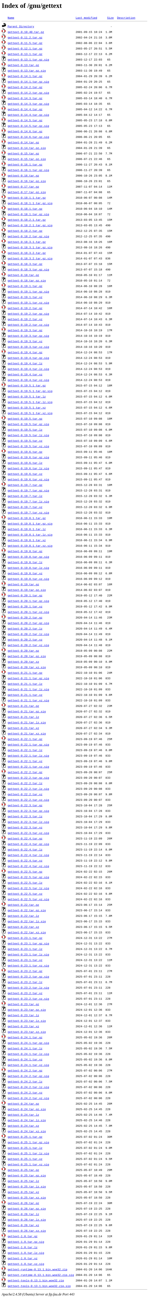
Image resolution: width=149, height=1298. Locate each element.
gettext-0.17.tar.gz (23, 186)
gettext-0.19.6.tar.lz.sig (28, 468)
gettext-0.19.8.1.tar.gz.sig (30, 523)
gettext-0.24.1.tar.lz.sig (28, 1054)
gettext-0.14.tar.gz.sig (27, 148)
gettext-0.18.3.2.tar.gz (27, 253)
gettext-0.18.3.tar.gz (25, 264)
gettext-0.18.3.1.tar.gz (27, 242)
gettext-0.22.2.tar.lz (25, 783)
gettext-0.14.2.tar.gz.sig (28, 93)
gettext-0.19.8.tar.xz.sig (28, 579)
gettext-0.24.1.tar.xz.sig (28, 1065)
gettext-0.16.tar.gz (23, 175)
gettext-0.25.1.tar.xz (25, 1159)
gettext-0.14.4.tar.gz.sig (28, 115)
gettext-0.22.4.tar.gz (25, 838)
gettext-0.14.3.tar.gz (25, 98)
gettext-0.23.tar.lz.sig (27, 1021)
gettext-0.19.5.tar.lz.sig (28, 435)
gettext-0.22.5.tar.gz (25, 871)
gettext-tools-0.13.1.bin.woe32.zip (36, 1280)
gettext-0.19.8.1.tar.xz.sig (30, 546)
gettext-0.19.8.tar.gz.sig (28, 557)
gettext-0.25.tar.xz (23, 1192)
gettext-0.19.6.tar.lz (25, 463)
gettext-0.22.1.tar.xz (25, 761)
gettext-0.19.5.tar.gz (25, 418)
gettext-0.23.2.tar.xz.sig (28, 999)
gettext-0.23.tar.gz (23, 1004)
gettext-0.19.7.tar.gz (25, 485)
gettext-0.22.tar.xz (23, 927)
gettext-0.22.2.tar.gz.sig (28, 778)
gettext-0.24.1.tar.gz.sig (28, 1043)
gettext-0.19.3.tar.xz (25, 341)
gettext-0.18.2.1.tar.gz (27, 220)
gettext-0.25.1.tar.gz (25, 1137)
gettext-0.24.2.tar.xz (25, 1092)
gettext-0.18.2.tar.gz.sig (28, 236)
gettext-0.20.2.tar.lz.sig (28, 634)
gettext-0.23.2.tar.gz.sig (28, 976)
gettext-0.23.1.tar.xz (25, 960)
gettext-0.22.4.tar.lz (25, 849)
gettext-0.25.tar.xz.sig (27, 1197)
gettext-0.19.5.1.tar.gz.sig (30, 391)
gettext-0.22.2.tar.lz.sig (28, 789)
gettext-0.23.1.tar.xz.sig (28, 965)
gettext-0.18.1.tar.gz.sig (28, 214)
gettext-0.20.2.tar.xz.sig (28, 645)
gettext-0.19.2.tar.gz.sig (28, 314)
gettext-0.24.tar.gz (23, 1103)
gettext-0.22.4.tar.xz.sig (28, 866)
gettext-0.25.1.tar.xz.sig (28, 1164)
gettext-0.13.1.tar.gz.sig (28, 59)
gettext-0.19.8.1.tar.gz (27, 518)
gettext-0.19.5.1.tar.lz (27, 396)
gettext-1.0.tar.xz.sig (26, 1264)
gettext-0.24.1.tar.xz (25, 1059)
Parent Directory (21, 26)
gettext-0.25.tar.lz (23, 1181)
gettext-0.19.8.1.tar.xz (27, 540)
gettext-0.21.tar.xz (23, 728)
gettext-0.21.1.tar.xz (25, 695)
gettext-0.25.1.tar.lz (25, 1148)
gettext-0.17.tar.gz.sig (27, 192)
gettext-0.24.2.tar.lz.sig (28, 1087)
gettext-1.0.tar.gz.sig (26, 1242)
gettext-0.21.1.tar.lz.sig (28, 689)
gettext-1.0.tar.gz (22, 1236)
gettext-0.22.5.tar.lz (25, 883)
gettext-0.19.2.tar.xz (25, 319)
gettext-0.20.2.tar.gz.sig (28, 623)
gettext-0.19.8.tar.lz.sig (28, 568)
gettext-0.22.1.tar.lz (25, 750)
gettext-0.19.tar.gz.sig (27, 590)
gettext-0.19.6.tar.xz (25, 474)
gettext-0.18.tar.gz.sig (27, 280)
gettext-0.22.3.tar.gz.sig (28, 811)
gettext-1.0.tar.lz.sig (26, 1253)
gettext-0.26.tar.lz (23, 1214)
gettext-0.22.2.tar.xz (25, 794)
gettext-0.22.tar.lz (23, 916)
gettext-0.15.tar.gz (23, 153)
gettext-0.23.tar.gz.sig (27, 1010)
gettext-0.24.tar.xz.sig (27, 1131)
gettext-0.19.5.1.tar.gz (27, 385)
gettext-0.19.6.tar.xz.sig (28, 479)
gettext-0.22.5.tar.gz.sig (28, 877)
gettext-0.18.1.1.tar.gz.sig (30, 203)
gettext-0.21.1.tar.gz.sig (28, 678)
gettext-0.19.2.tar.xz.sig (28, 325)
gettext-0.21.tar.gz (23, 706)
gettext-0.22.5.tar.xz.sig (28, 899)
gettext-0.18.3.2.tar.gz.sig (30, 258)
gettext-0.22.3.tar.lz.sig (28, 822)
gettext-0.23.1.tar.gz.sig (28, 943)
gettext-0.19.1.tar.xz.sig (28, 302)
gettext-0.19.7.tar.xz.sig (28, 512)
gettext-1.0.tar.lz (22, 1247)
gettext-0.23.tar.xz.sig (27, 1032)
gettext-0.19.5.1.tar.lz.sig (30, 402)
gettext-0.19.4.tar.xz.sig (28, 380)
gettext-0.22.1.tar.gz (25, 739)
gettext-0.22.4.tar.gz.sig (28, 844)
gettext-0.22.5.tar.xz (25, 894)
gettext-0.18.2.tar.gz (25, 231)
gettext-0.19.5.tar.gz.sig (28, 424)
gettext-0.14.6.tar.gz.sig (28, 137)
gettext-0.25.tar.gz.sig (27, 1175)
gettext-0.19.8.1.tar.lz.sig (30, 534)
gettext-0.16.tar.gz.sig (27, 181)
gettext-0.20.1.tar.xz (25, 606)
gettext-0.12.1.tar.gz (25, 48)
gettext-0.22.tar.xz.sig (27, 932)
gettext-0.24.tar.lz (23, 1115)
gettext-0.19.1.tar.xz (25, 297)
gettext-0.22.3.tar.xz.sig (28, 833)
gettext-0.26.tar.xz (23, 1225)
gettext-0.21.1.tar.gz (25, 673)
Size (110, 18)
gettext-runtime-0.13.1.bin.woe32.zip (37, 1269)
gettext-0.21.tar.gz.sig (27, 711)
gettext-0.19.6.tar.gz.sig (28, 457)
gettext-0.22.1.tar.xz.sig (28, 767)
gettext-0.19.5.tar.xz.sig (28, 446)
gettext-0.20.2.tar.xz (25, 639)
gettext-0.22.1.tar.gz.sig (28, 744)
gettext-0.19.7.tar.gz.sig (28, 490)
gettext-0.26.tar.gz (23, 1203)
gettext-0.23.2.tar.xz (25, 993)
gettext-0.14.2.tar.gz (25, 87)
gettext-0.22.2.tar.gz (25, 772)
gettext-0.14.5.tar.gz (25, 120)
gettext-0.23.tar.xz (23, 1026)
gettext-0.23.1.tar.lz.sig (28, 954)
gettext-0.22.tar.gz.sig (27, 910)
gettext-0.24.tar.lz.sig (27, 1120)
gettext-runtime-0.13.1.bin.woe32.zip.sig (41, 1275)
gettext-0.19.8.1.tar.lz (27, 529)
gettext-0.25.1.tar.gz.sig (28, 1142)
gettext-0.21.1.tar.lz (25, 684)
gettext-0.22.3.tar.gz (25, 805)
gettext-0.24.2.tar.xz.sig (28, 1098)
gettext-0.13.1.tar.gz (25, 54)
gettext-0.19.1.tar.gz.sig (28, 291)
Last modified (86, 18)
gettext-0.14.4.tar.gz (25, 109)
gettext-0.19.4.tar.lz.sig (28, 369)
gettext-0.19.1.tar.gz (25, 286)
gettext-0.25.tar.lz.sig (27, 1186)
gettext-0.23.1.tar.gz (25, 938)
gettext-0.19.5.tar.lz (25, 430)
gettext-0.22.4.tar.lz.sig (28, 855)
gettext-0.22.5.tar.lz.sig (28, 888)
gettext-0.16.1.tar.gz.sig (28, 170)
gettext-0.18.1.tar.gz (25, 209)
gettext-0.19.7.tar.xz (25, 507)
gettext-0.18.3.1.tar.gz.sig (30, 247)
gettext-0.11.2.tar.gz (25, 37)
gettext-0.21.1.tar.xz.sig (28, 700)
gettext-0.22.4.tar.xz (25, 860)
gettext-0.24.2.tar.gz (25, 1070)
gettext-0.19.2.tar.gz (25, 308)
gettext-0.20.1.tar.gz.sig (28, 601)
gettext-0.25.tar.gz (23, 1170)
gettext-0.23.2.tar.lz (25, 982)
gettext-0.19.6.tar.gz (25, 452)
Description (126, 18)
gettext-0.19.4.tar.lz (25, 363)
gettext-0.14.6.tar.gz (25, 131)
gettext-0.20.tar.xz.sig (27, 667)
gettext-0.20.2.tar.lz (25, 628)
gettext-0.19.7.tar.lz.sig (28, 501)
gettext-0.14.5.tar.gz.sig (28, 126)
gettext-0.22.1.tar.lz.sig (28, 755)
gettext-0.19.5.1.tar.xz (27, 407)
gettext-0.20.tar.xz (23, 662)
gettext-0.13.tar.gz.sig (27, 70)
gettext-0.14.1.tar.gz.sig (28, 82)
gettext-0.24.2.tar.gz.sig (28, 1076)
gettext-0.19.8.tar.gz (25, 551)
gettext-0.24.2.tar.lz (25, 1081)
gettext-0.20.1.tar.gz (25, 595)
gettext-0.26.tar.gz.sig (27, 1208)
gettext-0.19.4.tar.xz (25, 374)
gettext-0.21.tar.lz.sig (27, 722)
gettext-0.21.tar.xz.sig (27, 733)
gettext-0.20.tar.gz (23, 651)
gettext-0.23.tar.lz (23, 1015)
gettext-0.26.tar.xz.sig (27, 1231)
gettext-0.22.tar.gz (23, 905)
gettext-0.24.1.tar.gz (25, 1037)
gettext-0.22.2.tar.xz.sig (28, 800)
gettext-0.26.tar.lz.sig (27, 1220)
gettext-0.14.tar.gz (23, 142)
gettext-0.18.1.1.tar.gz (27, 198)
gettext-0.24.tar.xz (23, 1126)
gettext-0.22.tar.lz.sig (27, 921)
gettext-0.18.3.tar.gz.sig (28, 269)
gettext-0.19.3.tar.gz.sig (28, 336)
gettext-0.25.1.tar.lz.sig (28, 1153)
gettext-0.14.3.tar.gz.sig (28, 104)
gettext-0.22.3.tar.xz (25, 827)
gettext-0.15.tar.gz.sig (27, 159)
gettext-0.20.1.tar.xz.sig (28, 612)
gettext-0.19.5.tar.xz (25, 441)
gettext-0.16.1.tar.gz (25, 164)
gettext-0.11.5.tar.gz (25, 43)
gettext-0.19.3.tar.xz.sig (28, 347)
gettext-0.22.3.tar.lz (25, 816)
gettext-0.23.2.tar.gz (25, 971)
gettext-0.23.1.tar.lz (25, 949)
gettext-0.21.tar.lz (23, 717)
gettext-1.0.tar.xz (22, 1258)
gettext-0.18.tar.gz (23, 275)
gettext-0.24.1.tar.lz (25, 1048)
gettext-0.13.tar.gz (23, 65)
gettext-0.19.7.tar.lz (25, 496)
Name (11, 18)
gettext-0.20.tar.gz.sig (27, 656)
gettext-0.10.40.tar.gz (26, 32)
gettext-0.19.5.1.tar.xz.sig (30, 413)
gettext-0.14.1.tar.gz (25, 76)
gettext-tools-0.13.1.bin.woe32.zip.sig (39, 1286)
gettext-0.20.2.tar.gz (25, 617)
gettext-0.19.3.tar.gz (25, 330)
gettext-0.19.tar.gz (23, 584)
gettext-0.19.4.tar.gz (25, 352)
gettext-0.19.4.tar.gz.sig (28, 358)
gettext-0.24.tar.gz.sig (27, 1109)
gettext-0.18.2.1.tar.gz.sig (30, 225)
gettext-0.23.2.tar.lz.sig (28, 987)
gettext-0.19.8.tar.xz (25, 573)
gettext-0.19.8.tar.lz (25, 562)
